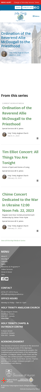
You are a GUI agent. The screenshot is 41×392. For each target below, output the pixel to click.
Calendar (4, 261)
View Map (5, 318)
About (4, 256)
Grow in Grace (6, 272)
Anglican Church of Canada (9, 380)
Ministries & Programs (10, 267)
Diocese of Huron (21, 373)
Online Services (7, 269)
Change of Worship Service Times (26, 2)
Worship (5, 259)
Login (3, 387)
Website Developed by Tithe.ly (30, 389)
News (3, 264)
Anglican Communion (26, 380)
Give (3, 274)
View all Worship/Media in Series (13, 240)
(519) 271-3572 (28, 7)
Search (18, 7)
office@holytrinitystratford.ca (12, 294)
